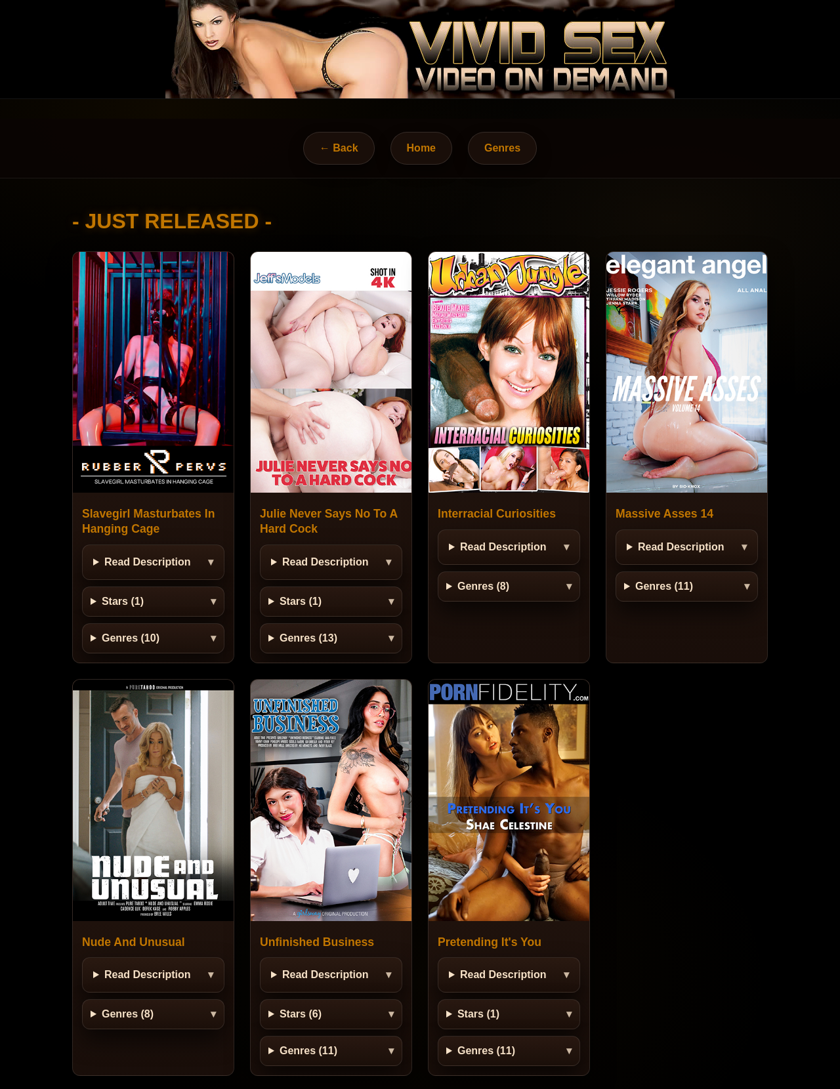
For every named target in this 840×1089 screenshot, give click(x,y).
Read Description (147, 561)
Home (421, 148)
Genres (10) (130, 638)
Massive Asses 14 (664, 513)
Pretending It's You (489, 942)
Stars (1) (123, 601)
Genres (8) (483, 586)
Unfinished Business (317, 942)
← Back (339, 148)
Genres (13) (308, 638)
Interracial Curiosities (497, 513)
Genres (502, 148)
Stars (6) (301, 1013)
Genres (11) (664, 586)
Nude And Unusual (133, 942)
